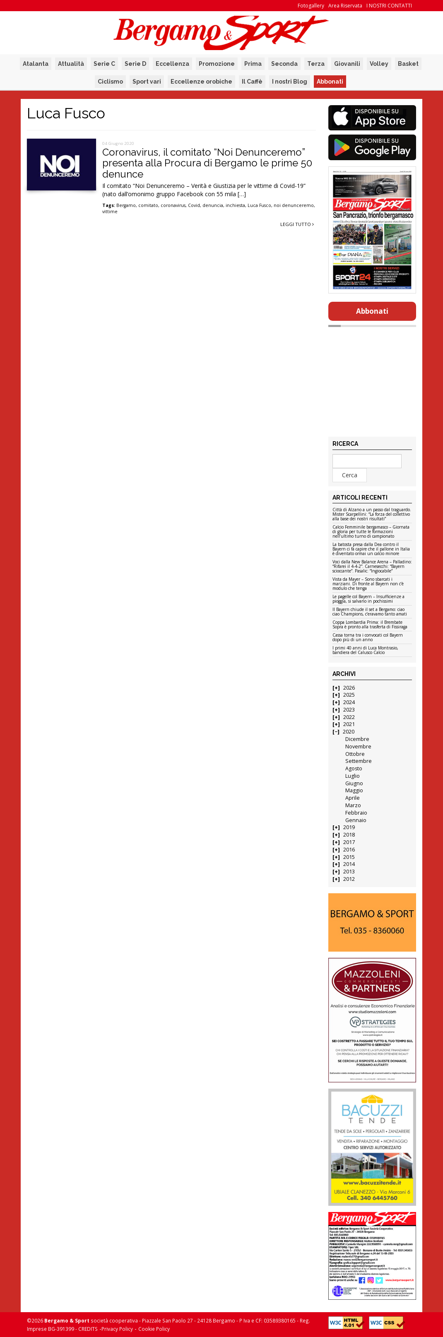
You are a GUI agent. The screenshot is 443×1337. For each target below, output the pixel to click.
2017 (349, 842)
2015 (349, 857)
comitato (148, 205)
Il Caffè (252, 81)
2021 (349, 724)
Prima (253, 63)
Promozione (217, 63)
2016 (349, 849)
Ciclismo (110, 81)
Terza (316, 63)
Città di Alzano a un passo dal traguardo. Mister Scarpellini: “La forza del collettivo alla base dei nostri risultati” (371, 514)
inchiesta (235, 205)
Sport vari (146, 81)
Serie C (104, 63)
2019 (349, 827)
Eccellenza (172, 63)
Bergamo (126, 205)
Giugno (354, 783)
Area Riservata (345, 5)
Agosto (353, 768)
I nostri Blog (289, 81)
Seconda (284, 63)
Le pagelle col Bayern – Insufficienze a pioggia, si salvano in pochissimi (368, 599)
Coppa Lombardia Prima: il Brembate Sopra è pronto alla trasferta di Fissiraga (369, 625)
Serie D (135, 63)
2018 (349, 834)
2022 (349, 717)
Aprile (352, 797)
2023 (349, 709)
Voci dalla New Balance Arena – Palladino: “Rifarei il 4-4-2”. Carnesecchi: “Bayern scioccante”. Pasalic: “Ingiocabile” (372, 567)
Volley (379, 63)
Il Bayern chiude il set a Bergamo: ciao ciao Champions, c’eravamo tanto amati (369, 612)
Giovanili (347, 63)
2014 (349, 864)
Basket (408, 63)
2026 (349, 687)
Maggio (354, 790)
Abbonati (330, 81)
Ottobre (355, 753)
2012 (349, 879)
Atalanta (35, 63)
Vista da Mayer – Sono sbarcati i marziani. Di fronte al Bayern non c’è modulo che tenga (368, 584)
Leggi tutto (297, 224)
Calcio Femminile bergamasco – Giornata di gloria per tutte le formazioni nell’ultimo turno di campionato (370, 532)
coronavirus (173, 205)
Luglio (352, 775)
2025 (349, 694)
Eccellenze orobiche (201, 81)
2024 (349, 702)
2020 (348, 731)
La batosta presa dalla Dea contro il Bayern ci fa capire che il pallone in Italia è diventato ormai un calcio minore (371, 549)
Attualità (71, 63)
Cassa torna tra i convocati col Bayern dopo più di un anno (367, 637)
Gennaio (355, 820)
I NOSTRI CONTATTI (389, 5)
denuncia (212, 205)
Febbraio (356, 812)
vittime (110, 211)
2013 (349, 871)
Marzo (353, 805)
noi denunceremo (294, 205)
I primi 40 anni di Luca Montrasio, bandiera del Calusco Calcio (365, 650)
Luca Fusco (259, 205)
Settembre (358, 761)
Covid (194, 205)
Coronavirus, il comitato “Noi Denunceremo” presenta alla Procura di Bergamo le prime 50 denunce (207, 163)
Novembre (358, 746)
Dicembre (357, 739)
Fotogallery (311, 5)
